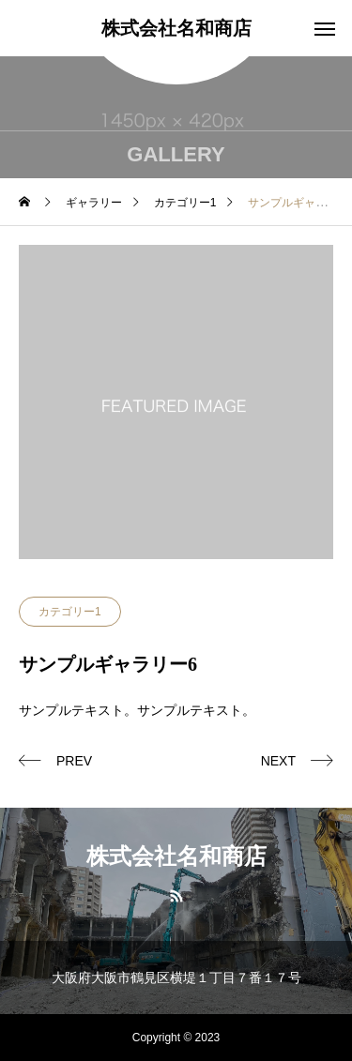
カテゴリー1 (69, 611)
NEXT (278, 760)
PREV (74, 760)
